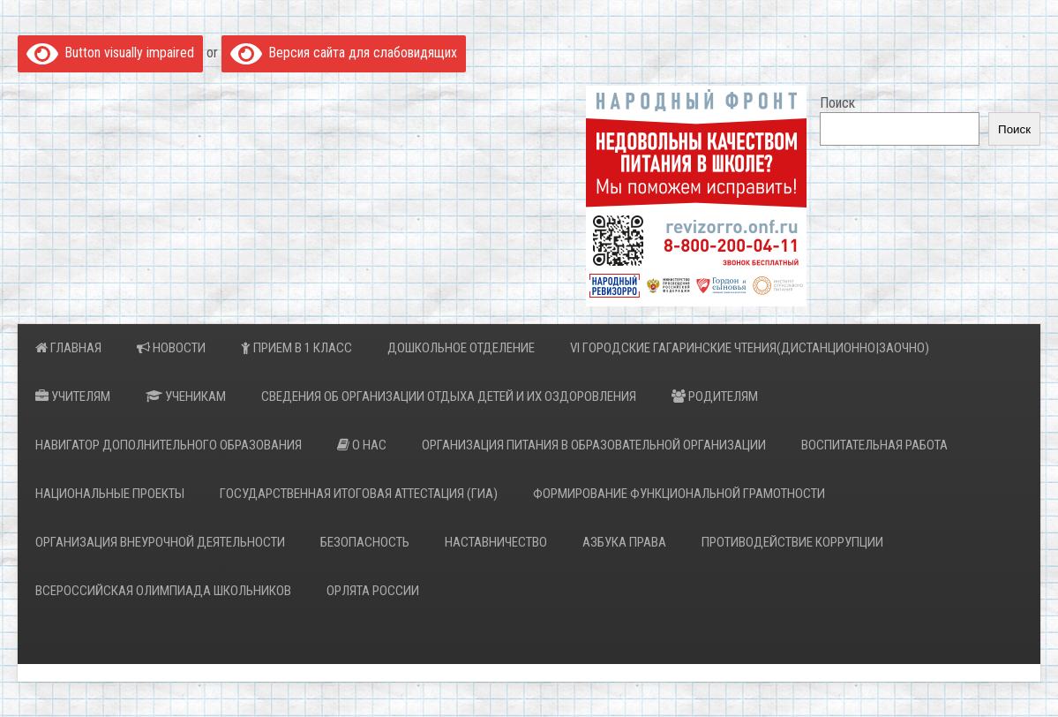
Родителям (715, 396)
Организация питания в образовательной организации (594, 445)
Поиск (837, 102)
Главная (68, 348)
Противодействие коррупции (792, 542)
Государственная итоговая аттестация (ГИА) (359, 494)
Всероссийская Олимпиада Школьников (163, 591)
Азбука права (624, 542)
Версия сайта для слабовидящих (343, 52)
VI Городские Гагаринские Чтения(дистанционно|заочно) (749, 348)
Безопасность (364, 542)
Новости (171, 348)
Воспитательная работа (874, 445)
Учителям (72, 396)
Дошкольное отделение (461, 348)
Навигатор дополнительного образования (168, 445)
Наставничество (496, 542)
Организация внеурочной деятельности (160, 542)
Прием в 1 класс (296, 348)
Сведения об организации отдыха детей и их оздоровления (448, 396)
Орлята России (372, 591)
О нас (361, 445)
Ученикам (186, 396)
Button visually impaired (110, 52)
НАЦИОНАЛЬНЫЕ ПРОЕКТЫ (109, 494)
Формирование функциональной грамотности (679, 494)
